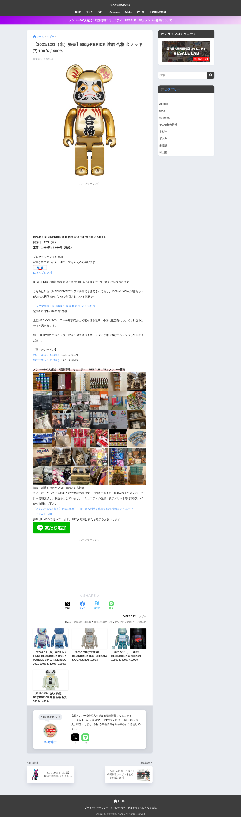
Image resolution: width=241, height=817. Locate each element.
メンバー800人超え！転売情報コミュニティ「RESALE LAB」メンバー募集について (120, 20)
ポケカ (89, 12)
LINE (85, 743)
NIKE (78, 12)
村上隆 (140, 12)
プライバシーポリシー (96, 808)
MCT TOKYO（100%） (47, 360)
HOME (120, 801)
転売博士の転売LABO (120, 4)
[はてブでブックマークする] (97, 605)
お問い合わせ (118, 808)
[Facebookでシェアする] (82, 605)
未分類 (163, 146)
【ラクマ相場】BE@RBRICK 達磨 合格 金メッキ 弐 (64, 305)
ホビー (101, 12)
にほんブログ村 (42, 272)
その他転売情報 (157, 12)
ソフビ (121, 622)
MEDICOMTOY (103, 622)
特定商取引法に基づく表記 (142, 808)
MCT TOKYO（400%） (47, 354)
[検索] (210, 75)
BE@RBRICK (83, 622)
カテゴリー (173, 89)
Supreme (114, 12)
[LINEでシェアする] (111, 605)
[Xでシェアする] (68, 605)
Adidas (129, 12)
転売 (143, 622)
